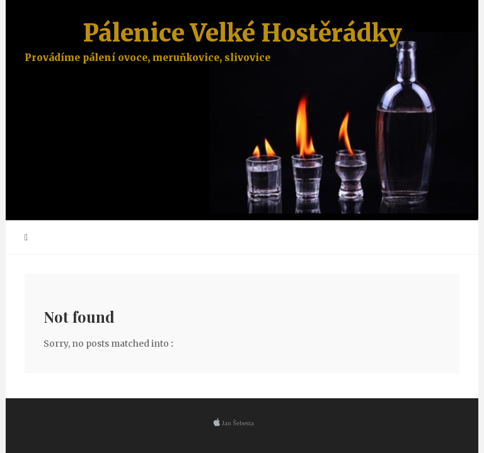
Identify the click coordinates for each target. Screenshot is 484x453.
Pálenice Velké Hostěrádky (242, 41)
